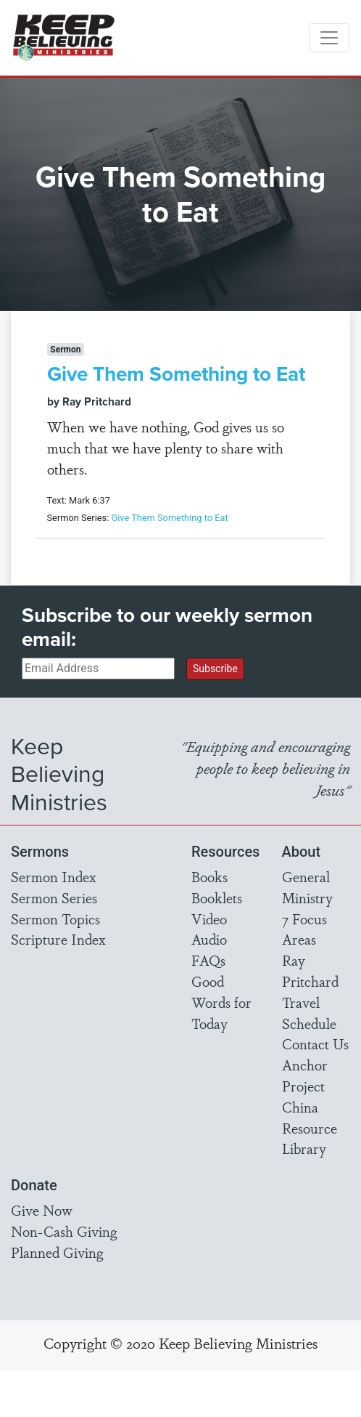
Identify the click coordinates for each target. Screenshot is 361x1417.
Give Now (41, 1210)
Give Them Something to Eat (176, 373)
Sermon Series (54, 897)
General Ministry (307, 887)
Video (209, 918)
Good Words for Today (221, 1002)
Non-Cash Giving (64, 1231)
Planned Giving (57, 1252)
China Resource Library (309, 1128)
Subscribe (215, 668)
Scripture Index (58, 939)
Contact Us (315, 1043)
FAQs (208, 960)
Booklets (216, 897)
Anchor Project (305, 1075)
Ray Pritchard (310, 970)
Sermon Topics (55, 918)
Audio (209, 939)
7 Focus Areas (304, 929)
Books (209, 876)
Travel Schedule (309, 1012)
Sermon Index (53, 876)
